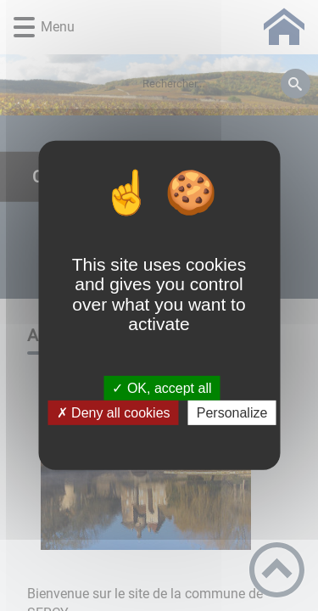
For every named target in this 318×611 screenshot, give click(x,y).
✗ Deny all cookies (113, 413)
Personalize (232, 413)
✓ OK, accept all (161, 388)
